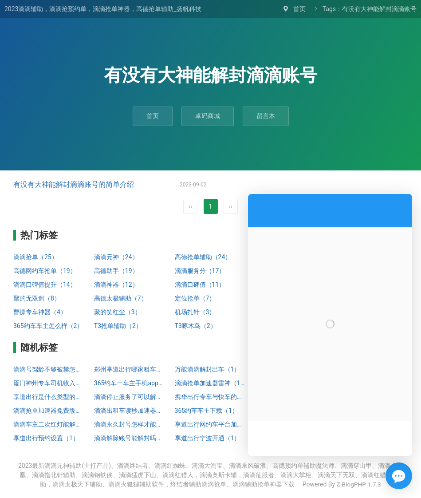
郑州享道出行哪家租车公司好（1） (130, 369)
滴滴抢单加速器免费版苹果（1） (49, 410)
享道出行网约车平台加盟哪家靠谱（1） (211, 424)
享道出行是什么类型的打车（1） (49, 396)
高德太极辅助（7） (120, 298)
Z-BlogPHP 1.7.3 (358, 484)
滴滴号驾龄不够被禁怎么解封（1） (49, 369)
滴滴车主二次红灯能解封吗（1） (49, 424)
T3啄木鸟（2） (195, 325)
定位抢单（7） (195, 298)
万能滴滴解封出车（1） (207, 369)
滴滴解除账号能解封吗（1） (130, 438)
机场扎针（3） (195, 312)
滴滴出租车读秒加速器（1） (130, 410)
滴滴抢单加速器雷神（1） (211, 383)
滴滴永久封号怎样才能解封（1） (130, 424)
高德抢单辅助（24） (203, 257)
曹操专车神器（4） (40, 312)
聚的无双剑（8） (36, 298)
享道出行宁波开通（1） (207, 438)
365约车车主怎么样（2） (48, 325)
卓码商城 (207, 115)
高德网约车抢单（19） (44, 270)
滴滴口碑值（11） (200, 284)
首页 (299, 8)
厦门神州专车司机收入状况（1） (49, 383)
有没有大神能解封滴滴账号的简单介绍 (73, 184)
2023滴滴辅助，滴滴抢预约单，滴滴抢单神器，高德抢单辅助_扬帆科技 (102, 8)
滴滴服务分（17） (200, 270)
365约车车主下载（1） (206, 410)
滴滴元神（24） (116, 257)
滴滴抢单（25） (35, 257)
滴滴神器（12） (116, 284)
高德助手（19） (116, 270)
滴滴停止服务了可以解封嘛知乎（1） (130, 396)
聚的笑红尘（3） (117, 312)
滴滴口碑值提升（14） (44, 284)
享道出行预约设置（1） (46, 438)
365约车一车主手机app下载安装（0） (130, 383)
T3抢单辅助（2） (118, 325)
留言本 (265, 115)
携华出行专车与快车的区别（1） (211, 396)
